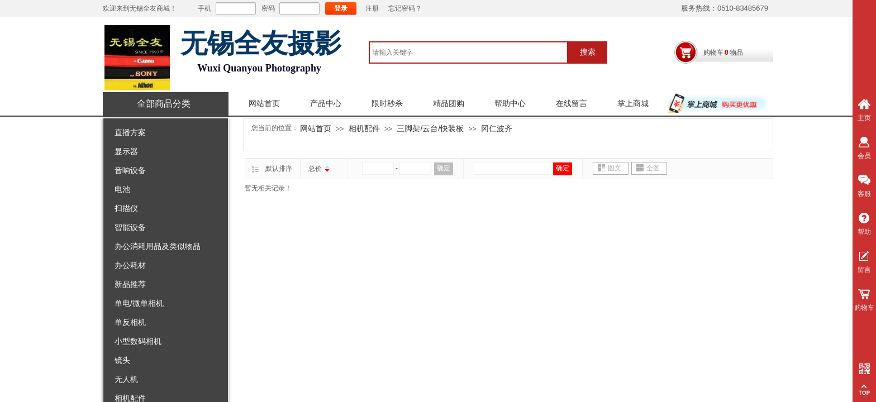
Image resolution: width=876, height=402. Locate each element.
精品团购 (448, 103)
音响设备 (130, 170)
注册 (372, 8)
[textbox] (468, 52)
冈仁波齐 (496, 128)
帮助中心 (510, 103)
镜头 (122, 360)
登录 (340, 8)
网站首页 (264, 103)
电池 (122, 189)
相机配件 (364, 128)
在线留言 (571, 103)
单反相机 (130, 322)
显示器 (126, 151)
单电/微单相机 (139, 303)
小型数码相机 (138, 341)
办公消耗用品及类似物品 (158, 246)
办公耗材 (130, 265)
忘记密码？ (405, 8)
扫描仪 (126, 208)
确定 (443, 168)
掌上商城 (633, 103)
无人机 (126, 379)
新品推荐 (130, 284)
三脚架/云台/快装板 (430, 128)
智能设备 (130, 227)
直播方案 (130, 132)
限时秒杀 (387, 103)
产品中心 (325, 103)
